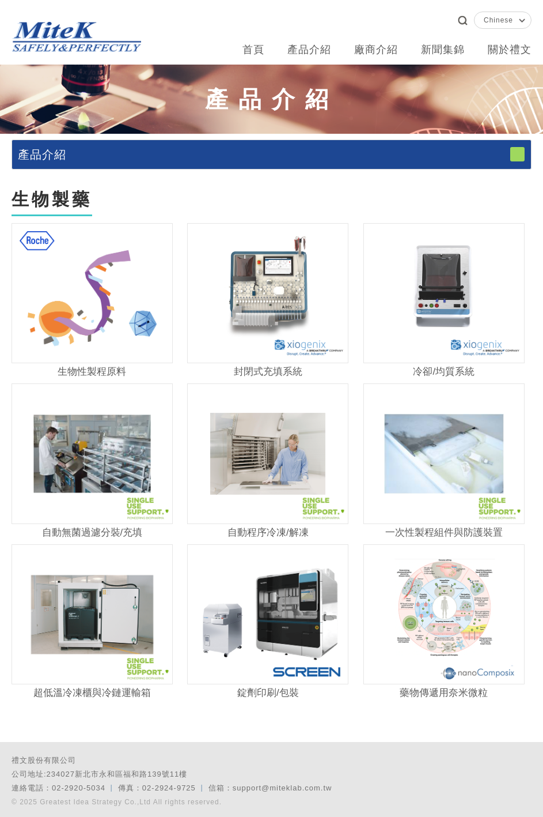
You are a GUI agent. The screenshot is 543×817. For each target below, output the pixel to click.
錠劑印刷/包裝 (268, 692)
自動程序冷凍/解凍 (268, 532)
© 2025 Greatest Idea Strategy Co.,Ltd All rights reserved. (117, 802)
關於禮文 (509, 49)
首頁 (253, 49)
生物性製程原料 (92, 371)
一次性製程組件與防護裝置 (444, 532)
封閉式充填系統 (268, 371)
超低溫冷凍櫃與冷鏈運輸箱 (92, 692)
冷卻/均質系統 (443, 371)
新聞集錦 (443, 49)
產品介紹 (309, 49)
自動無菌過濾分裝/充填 (92, 532)
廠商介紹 (376, 49)
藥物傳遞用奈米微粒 (444, 692)
